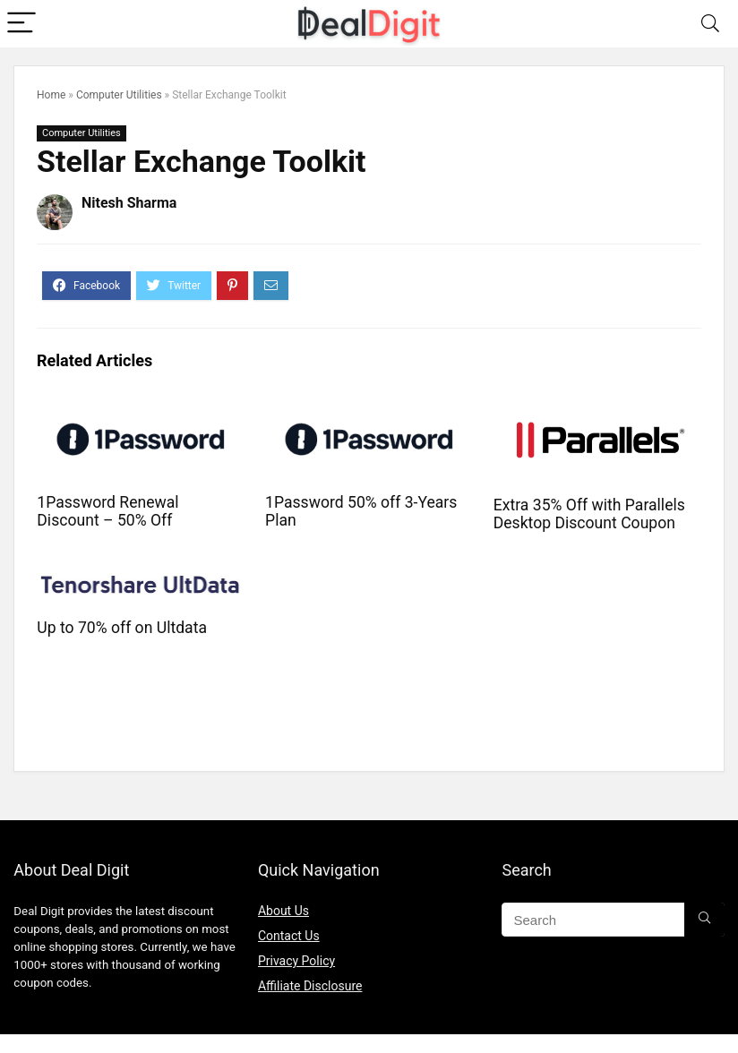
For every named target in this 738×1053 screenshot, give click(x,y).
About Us (283, 910)
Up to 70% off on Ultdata (122, 628)
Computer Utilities (119, 95)
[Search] (710, 23)
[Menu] (21, 23)
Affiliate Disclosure (310, 986)
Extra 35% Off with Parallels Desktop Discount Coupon (589, 514)
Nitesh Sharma (129, 202)
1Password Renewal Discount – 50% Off (107, 511)
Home (51, 95)
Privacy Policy (296, 961)
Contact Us (289, 936)
